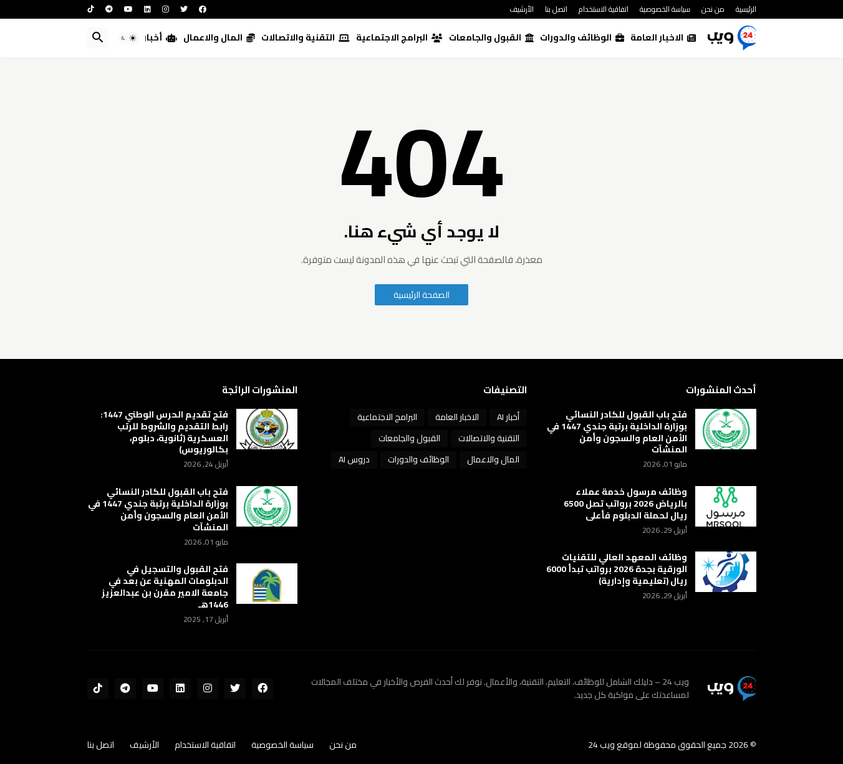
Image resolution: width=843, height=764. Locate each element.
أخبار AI (155, 37)
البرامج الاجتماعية (399, 37)
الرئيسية (746, 9)
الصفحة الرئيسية (421, 295)
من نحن (713, 9)
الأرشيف (521, 9)
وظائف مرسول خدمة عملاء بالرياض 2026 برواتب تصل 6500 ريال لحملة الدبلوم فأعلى (625, 504)
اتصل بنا (556, 9)
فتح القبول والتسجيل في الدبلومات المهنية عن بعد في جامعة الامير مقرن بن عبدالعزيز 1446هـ (165, 587)
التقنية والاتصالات (305, 37)
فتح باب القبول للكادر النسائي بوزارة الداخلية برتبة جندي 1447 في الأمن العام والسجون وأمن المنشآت (617, 432)
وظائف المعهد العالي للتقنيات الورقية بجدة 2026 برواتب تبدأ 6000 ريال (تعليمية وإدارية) (616, 569)
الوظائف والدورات (582, 37)
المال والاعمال (219, 37)
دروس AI (354, 459)
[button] (128, 38)
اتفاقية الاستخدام (604, 9)
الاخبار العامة (663, 37)
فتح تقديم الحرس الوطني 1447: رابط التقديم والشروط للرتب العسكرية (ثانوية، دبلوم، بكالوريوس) (164, 432)
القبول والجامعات (491, 37)
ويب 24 (601, 745)
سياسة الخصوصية (665, 9)
